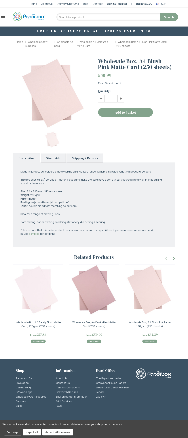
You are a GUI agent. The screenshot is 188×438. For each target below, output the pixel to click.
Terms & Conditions (68, 387)
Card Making (23, 387)
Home (19, 42)
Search (169, 17)
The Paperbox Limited (109, 378)
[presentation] (166, 258)
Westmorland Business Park (112, 387)
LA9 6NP (101, 396)
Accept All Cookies (57, 432)
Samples (21, 401)
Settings (12, 432)
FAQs (59, 405)
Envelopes (22, 383)
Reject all (32, 432)
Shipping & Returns (85, 158)
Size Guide (53, 158)
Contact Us (63, 383)
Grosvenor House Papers (111, 383)
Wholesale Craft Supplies (31, 396)
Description (26, 158)
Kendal (100, 392)
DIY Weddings (24, 392)
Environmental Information (72, 396)
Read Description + (109, 83)
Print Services (64, 401)
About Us (61, 378)
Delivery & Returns (67, 392)
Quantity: (104, 91)
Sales (19, 405)
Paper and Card (25, 378)
